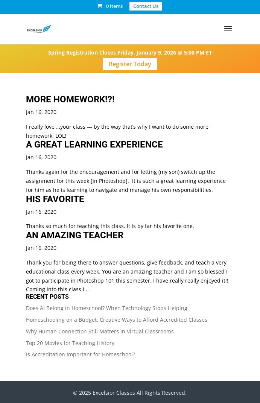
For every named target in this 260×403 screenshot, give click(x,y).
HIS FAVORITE (55, 199)
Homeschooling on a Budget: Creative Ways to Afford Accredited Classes (116, 319)
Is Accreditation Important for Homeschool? (80, 354)
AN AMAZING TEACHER (74, 235)
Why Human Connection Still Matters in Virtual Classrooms (100, 331)
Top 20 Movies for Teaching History (70, 343)
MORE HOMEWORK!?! (70, 99)
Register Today (130, 64)
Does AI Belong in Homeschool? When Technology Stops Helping (106, 308)
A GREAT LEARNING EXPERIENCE (94, 144)
